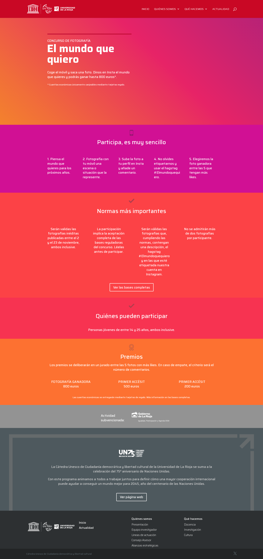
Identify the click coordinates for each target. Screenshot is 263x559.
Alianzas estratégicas (145, 545)
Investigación (192, 529)
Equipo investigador (144, 529)
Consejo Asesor (141, 540)
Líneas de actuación (144, 535)
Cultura (188, 535)
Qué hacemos (194, 9)
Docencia (190, 524)
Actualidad (220, 9)
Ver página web (131, 497)
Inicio (145, 9)
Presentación (140, 524)
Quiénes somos (165, 9)
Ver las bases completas (131, 287)
